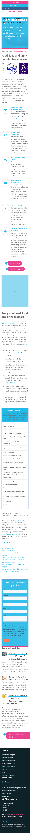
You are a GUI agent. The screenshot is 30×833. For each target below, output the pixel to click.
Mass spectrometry (8, 769)
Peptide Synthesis (7, 758)
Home (3, 51)
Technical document (17, 269)
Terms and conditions (9, 791)
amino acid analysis (19, 118)
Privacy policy (6, 793)
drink (24, 353)
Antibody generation (8, 760)
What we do (9, 51)
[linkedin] (6, 821)
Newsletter (5, 782)
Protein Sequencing (8, 763)
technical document (18, 520)
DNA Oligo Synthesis (8, 766)
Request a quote (15, 263)
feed (17, 353)
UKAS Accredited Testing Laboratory (14, 788)
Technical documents (9, 785)
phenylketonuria (10, 383)
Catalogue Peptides (8, 775)
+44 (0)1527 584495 (15, 11)
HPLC (3, 772)
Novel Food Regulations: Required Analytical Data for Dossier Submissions (17, 656)
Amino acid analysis (8, 755)
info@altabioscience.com (10, 534)
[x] (3, 821)
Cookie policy (6, 796)
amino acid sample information (17, 518)
